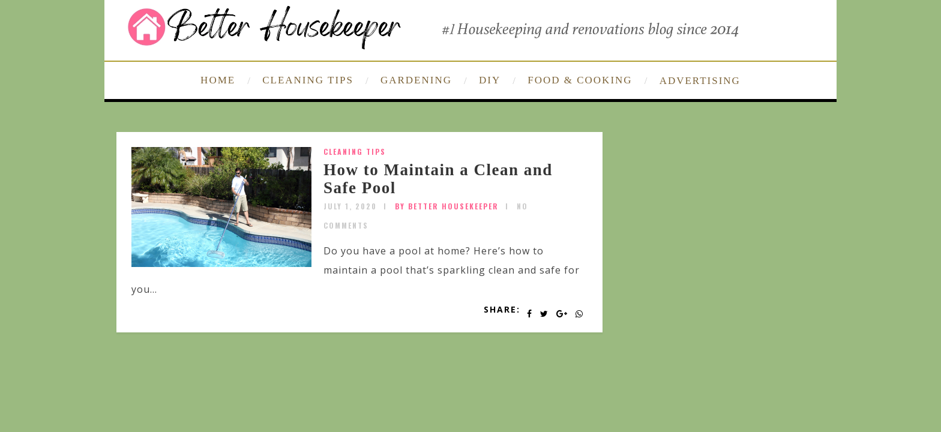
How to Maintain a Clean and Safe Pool (438, 179)
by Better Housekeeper (447, 206)
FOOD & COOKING (580, 80)
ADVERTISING (700, 80)
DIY (490, 80)
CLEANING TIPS (307, 80)
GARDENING (416, 80)
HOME (217, 80)
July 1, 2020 (350, 206)
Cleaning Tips (354, 151)
